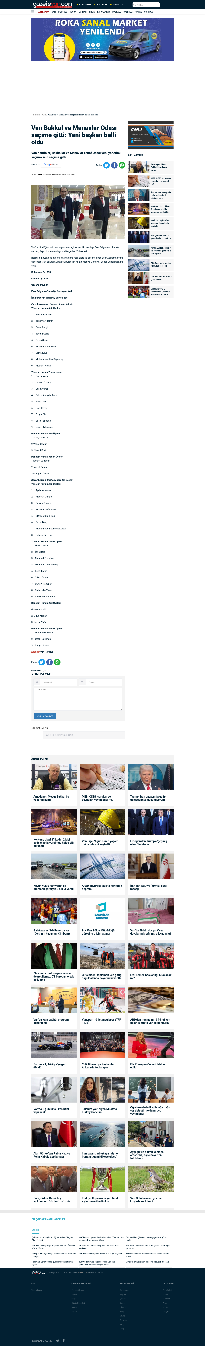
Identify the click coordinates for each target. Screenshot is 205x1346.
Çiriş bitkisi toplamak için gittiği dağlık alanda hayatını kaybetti (102, 976)
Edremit (123, 1307)
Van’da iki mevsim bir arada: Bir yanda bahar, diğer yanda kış (148, 1247)
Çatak (122, 1303)
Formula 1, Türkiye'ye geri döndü (49, 1066)
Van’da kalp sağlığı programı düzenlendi (51, 1021)
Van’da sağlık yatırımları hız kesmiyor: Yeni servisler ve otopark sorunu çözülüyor (101, 1238)
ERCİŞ (92, 12)
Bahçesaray (124, 1290)
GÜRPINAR (149, 12)
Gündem (35, 1230)
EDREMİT (83, 12)
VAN (54, 12)
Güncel (74, 1307)
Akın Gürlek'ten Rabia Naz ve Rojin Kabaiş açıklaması (51, 1155)
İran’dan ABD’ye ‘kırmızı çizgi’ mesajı (161, 278)
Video (165, 1294)
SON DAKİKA (43, 12)
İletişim (166, 1311)
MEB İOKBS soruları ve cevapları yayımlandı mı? (161, 181)
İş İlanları (166, 1299)
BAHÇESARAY (103, 12)
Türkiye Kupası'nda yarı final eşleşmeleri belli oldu (100, 1200)
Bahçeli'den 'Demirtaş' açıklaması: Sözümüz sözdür (51, 1200)
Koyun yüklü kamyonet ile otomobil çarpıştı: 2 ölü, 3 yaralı (161, 251)
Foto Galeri (167, 1290)
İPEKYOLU (62, 12)
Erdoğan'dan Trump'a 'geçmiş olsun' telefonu (161, 236)
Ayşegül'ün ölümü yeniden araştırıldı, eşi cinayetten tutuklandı (147, 1155)
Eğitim (74, 1311)
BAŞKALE (116, 12)
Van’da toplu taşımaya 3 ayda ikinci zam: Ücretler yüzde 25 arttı (53, 1247)
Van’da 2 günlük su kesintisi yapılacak (51, 1110)
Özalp (122, 1329)
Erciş (122, 1311)
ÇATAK (139, 12)
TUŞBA (73, 12)
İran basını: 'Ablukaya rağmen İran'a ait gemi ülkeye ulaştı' (100, 1155)
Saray (122, 1324)
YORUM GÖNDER (45, 716)
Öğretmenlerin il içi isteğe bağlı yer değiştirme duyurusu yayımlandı (150, 1110)
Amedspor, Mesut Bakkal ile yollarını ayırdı (159, 167)
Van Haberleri (36, 1290)
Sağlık (74, 1299)
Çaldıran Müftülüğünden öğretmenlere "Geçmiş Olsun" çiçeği (52, 1238)
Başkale (123, 1294)
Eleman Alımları (78, 1290)
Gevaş (122, 1316)
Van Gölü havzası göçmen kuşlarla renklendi (146, 1200)
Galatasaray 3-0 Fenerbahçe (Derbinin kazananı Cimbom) (160, 292)
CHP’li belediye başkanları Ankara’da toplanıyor (98, 1066)
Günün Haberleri (78, 1303)
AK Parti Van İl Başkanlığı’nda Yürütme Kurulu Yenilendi (99, 1247)
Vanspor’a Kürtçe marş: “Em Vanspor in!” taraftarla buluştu (54, 1255)
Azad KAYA (82, 1272)
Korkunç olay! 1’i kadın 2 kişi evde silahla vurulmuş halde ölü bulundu (161, 209)
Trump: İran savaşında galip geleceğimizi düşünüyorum (161, 195)
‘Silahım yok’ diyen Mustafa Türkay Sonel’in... (99, 1110)
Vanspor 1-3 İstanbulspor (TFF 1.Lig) (101, 1021)
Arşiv (165, 1303)
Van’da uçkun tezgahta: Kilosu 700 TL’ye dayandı (100, 1254)
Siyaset (75, 1294)
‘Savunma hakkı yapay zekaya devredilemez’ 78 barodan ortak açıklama (53, 976)
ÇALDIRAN (128, 12)
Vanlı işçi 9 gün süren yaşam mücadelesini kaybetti (160, 223)
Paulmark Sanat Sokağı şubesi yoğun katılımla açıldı (52, 1263)
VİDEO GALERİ (117, 5)
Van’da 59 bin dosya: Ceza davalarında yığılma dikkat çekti (150, 932)
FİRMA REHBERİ (84, 5)
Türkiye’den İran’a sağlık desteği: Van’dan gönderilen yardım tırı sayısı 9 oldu (97, 1263)
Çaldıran (123, 1299)
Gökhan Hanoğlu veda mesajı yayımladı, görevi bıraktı (146, 1238)
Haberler (36, 115)
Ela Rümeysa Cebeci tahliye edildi (147, 1066)
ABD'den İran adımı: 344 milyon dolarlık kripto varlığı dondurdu (150, 1021)
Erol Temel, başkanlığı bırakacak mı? (151, 976)
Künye (165, 1307)
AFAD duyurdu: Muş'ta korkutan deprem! (161, 264)
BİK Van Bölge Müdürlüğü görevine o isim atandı (98, 932)
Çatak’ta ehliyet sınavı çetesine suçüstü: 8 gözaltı (147, 1262)
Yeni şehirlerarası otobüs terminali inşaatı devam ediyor (147, 1255)
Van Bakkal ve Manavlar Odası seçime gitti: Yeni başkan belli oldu (73, 115)
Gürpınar (123, 1320)
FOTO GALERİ (101, 5)
